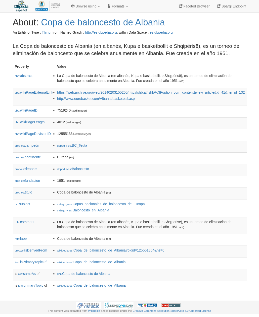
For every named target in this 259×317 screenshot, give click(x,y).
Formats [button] (117, 6)
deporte (26, 169)
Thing (46, 32)
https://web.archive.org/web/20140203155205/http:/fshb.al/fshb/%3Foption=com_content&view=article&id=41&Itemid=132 (151, 92)
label (21, 239)
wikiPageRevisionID (33, 134)
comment (24, 222)
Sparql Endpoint (231, 6)
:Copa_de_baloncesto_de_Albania (91, 262)
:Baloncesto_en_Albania (83, 210)
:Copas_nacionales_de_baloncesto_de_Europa (101, 204)
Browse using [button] (85, 6)
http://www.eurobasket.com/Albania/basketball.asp (96, 99)
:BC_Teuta (72, 145)
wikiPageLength (30, 122)
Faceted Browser (194, 6)
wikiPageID (26, 110)
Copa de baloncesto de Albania (103, 22)
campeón (27, 145)
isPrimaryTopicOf (30, 262)
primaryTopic (30, 285)
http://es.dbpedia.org (101, 32)
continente (28, 157)
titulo (23, 192)
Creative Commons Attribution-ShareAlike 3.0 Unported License (171, 310)
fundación (27, 181)
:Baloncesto (73, 169)
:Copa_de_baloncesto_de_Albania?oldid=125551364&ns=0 (110, 250)
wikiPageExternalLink (34, 92)
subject (22, 204)
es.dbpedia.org (161, 32)
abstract (24, 76)
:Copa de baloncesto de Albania (83, 274)
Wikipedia (94, 310)
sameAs (27, 274)
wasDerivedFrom (31, 250)
